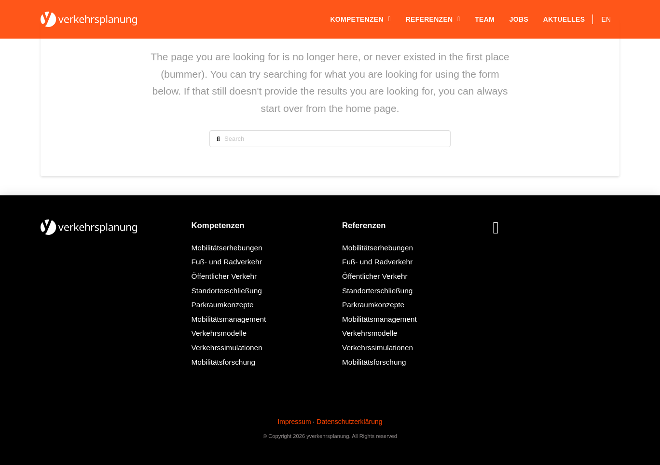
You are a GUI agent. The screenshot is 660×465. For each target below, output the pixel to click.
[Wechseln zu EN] (606, 19)
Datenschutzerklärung (349, 421)
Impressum (294, 421)
